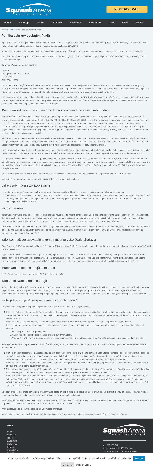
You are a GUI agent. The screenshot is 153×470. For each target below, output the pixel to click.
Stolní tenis (75, 22)
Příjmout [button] (139, 458)
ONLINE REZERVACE (127, 9)
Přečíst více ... (84, 464)
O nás (111, 22)
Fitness (40, 22)
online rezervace (110, 451)
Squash (7, 22)
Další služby (95, 22)
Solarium (11, 447)
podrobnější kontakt (128, 451)
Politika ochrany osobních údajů (26, 35)
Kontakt (139, 22)
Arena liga (24, 22)
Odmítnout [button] (67, 465)
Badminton (57, 22)
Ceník (125, 22)
